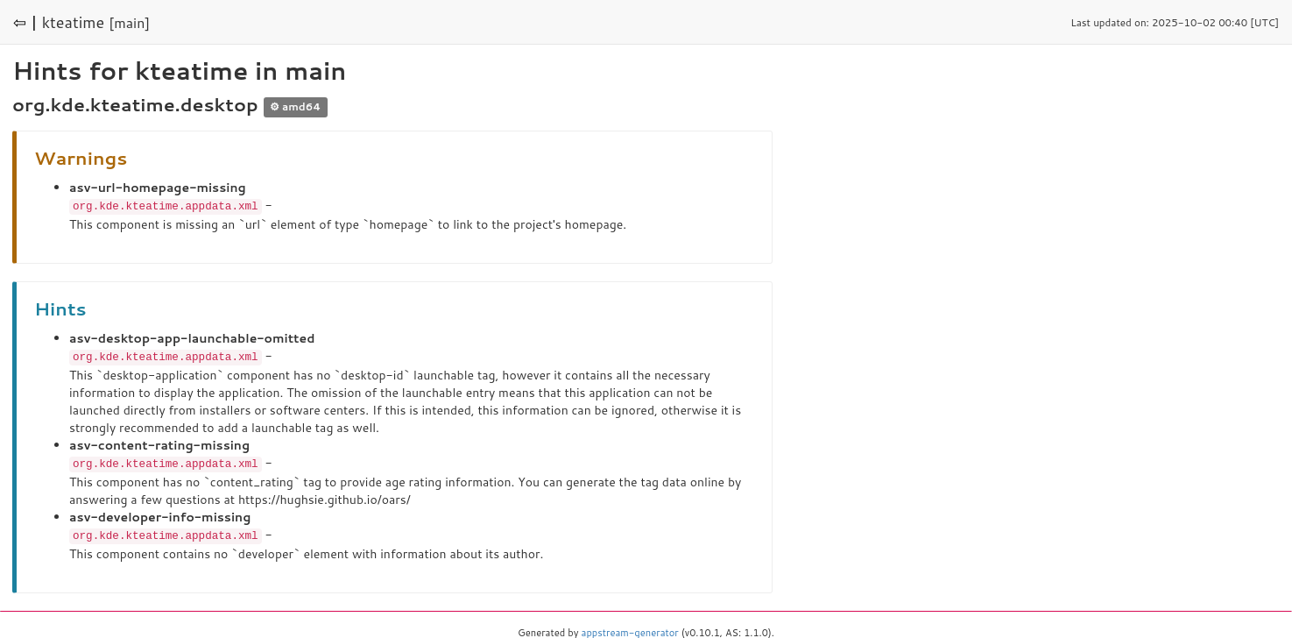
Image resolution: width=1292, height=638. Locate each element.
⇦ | (25, 22)
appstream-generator (630, 629)
